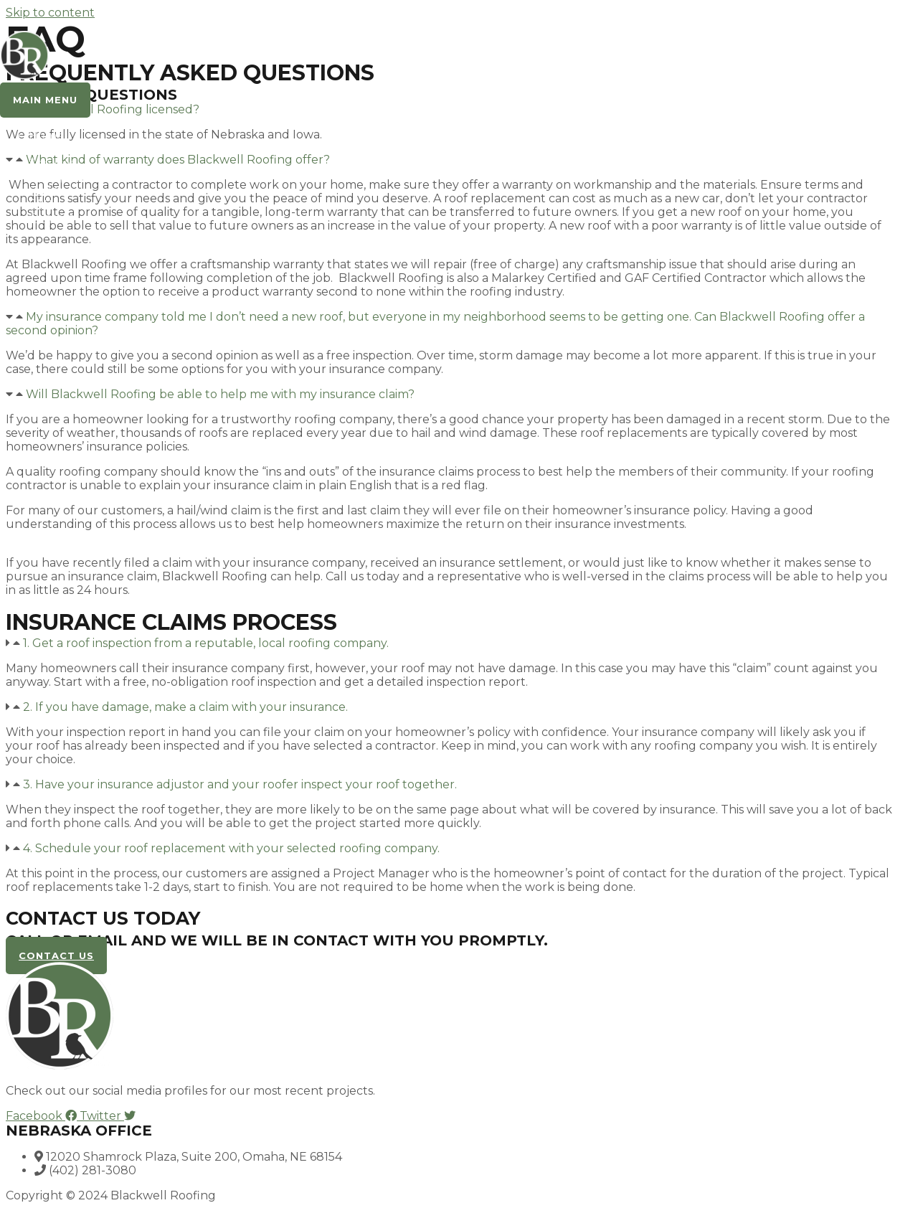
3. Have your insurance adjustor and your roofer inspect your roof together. (240, 784)
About (47, 149)
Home (46, 136)
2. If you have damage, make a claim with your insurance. (185, 707)
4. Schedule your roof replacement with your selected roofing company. (231, 848)
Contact (52, 218)
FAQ (41, 204)
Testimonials (64, 177)
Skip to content (50, 12)
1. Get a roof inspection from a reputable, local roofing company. (206, 643)
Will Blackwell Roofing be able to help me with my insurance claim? (220, 394)
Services (52, 163)
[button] (450, 323)
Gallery (49, 190)
